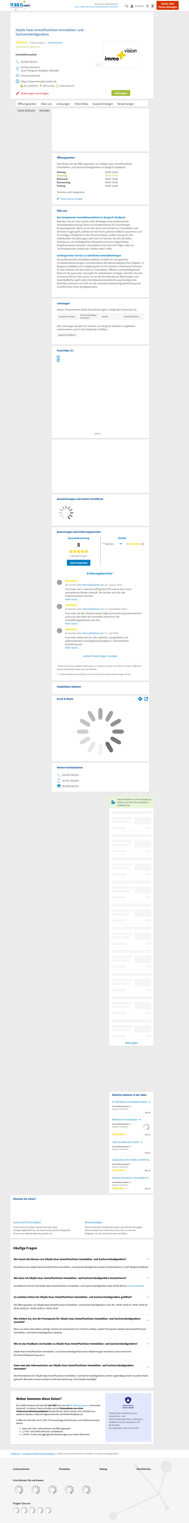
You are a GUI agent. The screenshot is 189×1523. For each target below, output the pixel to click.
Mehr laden (131, 1042)
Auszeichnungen (103, 104)
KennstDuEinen (91, 584)
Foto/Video (81, 104)
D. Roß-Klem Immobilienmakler (129, 1102)
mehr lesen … (73, 599)
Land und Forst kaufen (27, 1222)
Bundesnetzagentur (80, 1405)
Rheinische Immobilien (125, 1119)
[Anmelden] (138, 5)
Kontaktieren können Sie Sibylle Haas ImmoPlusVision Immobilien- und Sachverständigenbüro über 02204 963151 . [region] (79, 1285)
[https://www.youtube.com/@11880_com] (48, 1510)
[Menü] (154, 5)
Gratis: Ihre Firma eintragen (167, 5)
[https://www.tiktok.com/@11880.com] (32, 1510)
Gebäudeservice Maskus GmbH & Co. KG (131, 1159)
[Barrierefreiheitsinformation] (148, 5)
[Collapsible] (147, 1259)
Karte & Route (26, 110)
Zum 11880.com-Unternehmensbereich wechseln (96, 6)
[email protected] (135, 1285)
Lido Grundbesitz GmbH (125, 1142)
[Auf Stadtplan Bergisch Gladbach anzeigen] (146, 698)
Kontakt (44, 110)
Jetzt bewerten (78, 563)
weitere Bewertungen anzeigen (100, 656)
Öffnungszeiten (27, 104)
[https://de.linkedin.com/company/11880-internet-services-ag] (40, 1510)
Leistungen (120, 93)
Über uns (46, 104)
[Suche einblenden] (128, 5)
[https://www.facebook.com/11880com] (16, 1510)
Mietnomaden (93, 1222)
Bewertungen (126, 104)
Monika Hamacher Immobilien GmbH (131, 1177)
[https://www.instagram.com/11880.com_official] (24, 1510)
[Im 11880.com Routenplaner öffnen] (140, 698)
